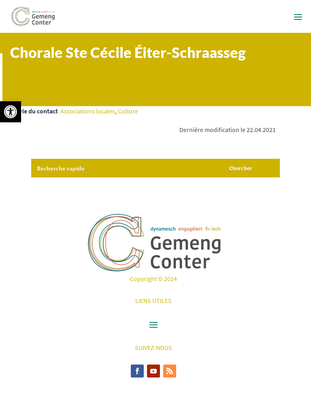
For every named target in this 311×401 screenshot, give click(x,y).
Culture (128, 111)
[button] (10, 111)
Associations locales (87, 111)
